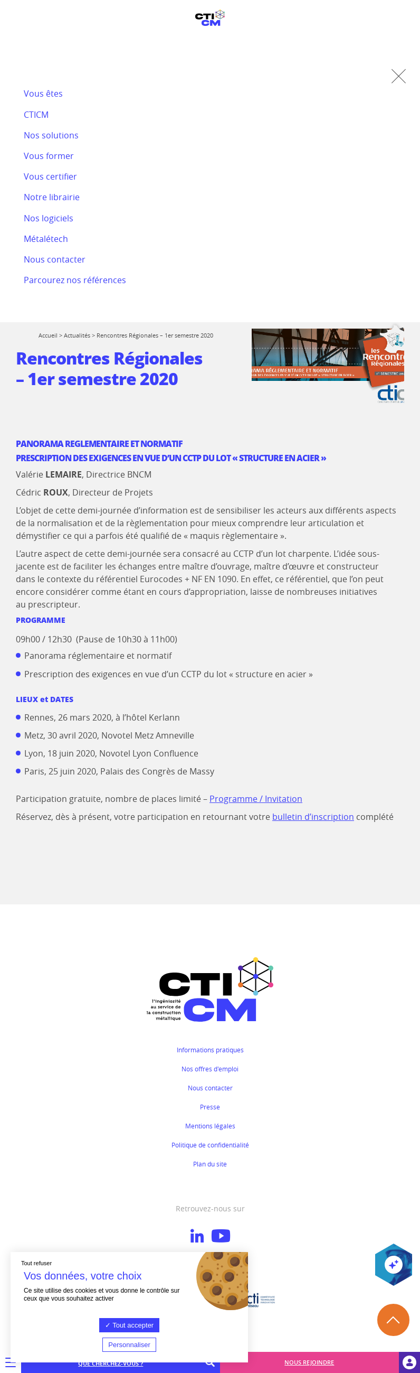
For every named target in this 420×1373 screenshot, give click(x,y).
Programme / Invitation (255, 799)
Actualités (77, 335)
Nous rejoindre (309, 1362)
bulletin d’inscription (313, 817)
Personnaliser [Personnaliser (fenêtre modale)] (129, 1345)
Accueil (48, 335)
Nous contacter (210, 1088)
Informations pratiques (210, 1049)
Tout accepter (129, 1325)
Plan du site (210, 1164)
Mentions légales (210, 1126)
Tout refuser (36, 1263)
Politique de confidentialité (210, 1145)
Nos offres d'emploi (210, 1068)
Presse (210, 1107)
